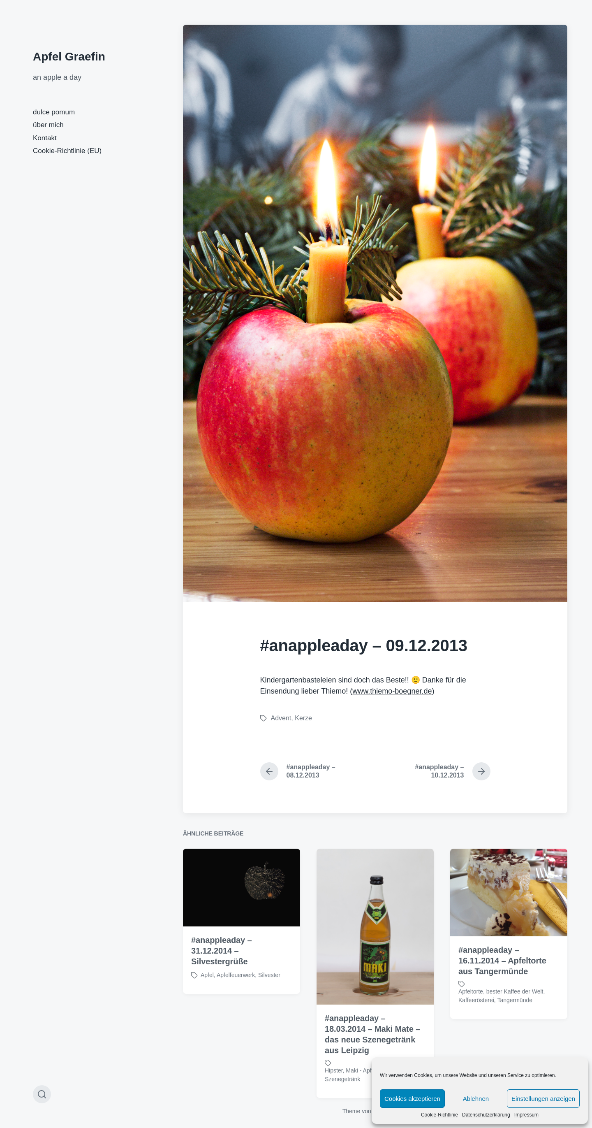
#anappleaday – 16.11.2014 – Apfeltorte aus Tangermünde (502, 985)
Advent (281, 718)
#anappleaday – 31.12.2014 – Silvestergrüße (221, 975)
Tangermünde (514, 1024)
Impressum (526, 1115)
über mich (48, 125)
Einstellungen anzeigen (543, 1098)
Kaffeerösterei (476, 1024)
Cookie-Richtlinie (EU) (67, 151)
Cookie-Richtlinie (439, 1115)
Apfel (207, 999)
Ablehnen (476, 1098)
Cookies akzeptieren (412, 1098)
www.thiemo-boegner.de (392, 691)
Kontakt (45, 138)
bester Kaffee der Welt (514, 1016)
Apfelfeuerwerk (236, 999)
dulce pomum (54, 112)
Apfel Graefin (69, 56)
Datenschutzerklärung (486, 1115)
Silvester (269, 999)
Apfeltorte (470, 1016)
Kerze (303, 718)
